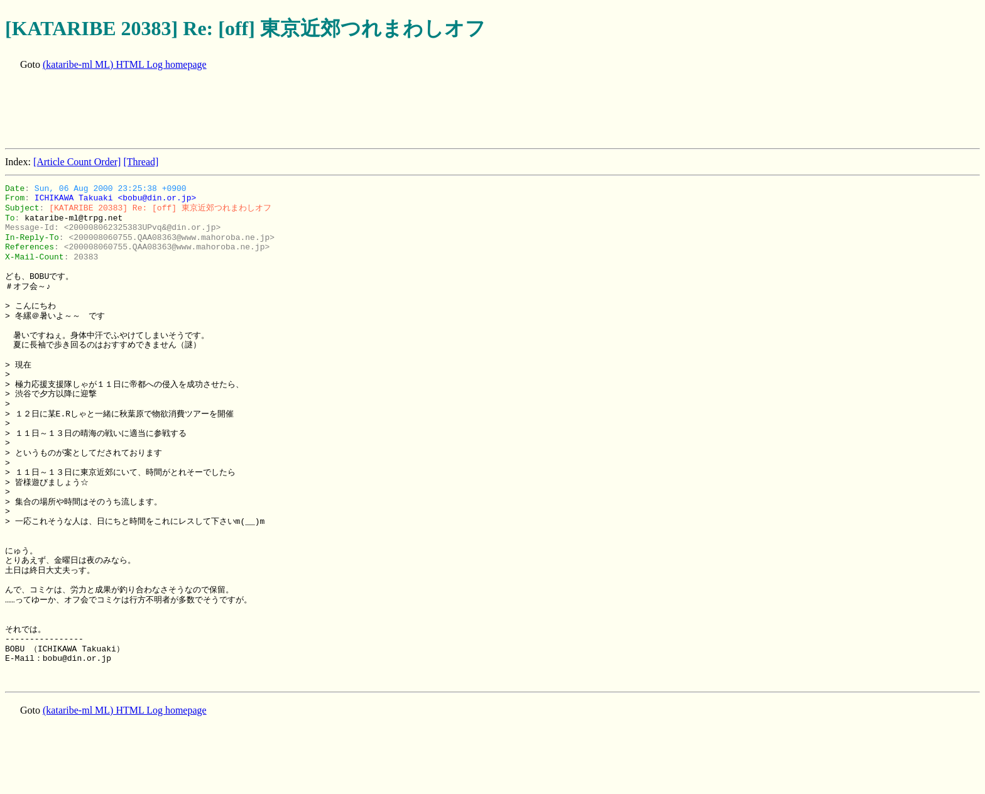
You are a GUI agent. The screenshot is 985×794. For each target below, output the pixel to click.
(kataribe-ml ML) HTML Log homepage (125, 64)
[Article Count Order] (77, 161)
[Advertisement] (233, 110)
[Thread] (140, 161)
